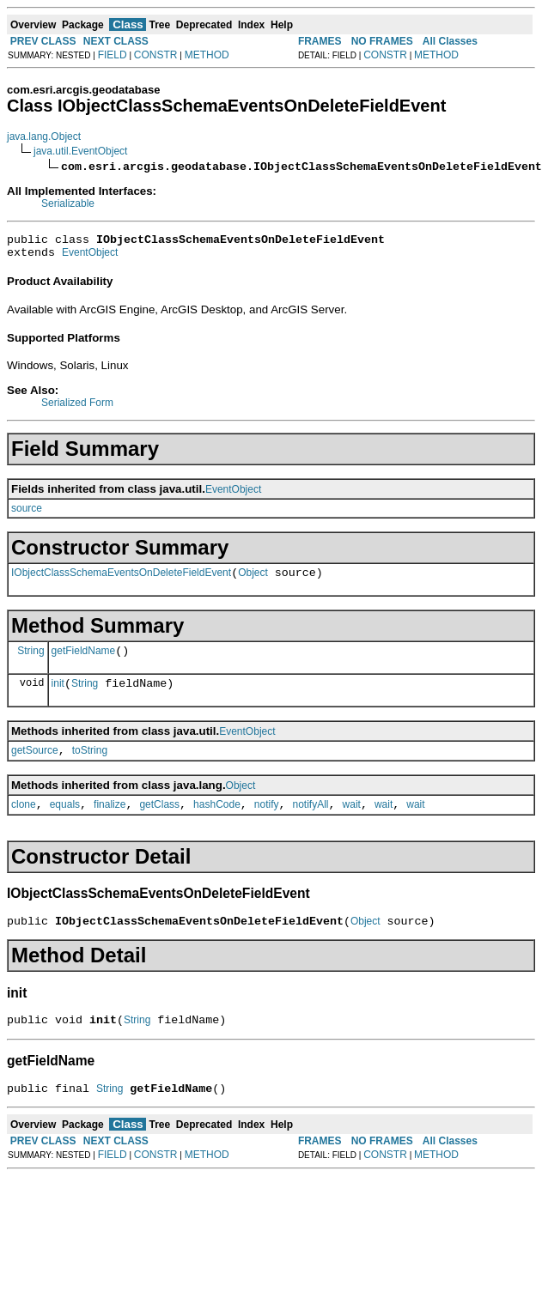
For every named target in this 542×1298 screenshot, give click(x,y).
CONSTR (156, 55)
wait (352, 822)
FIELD (112, 55)
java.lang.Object (44, 136)
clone (23, 822)
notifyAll (311, 822)
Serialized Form (77, 408)
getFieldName (84, 661)
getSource (34, 766)
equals (65, 822)
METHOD (207, 55)
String (30, 660)
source (26, 513)
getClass (159, 822)
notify (266, 822)
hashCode (217, 822)
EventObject (90, 258)
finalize (109, 822)
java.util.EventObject (80, 151)
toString (89, 766)
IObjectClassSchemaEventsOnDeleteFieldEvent (121, 580)
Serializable (67, 203)
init (58, 696)
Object (253, 580)
